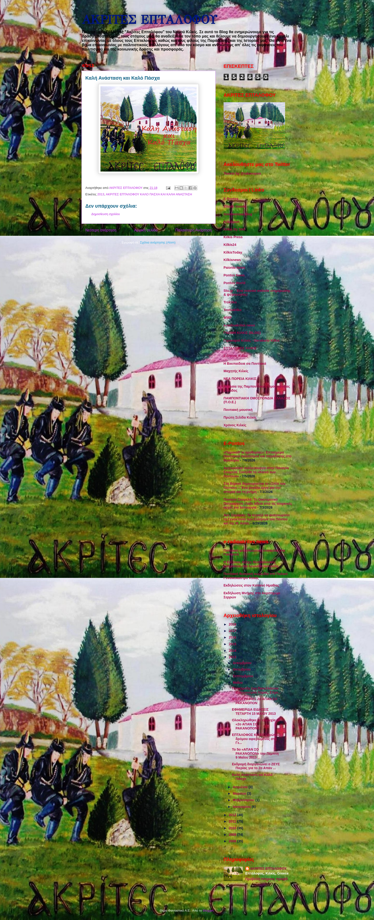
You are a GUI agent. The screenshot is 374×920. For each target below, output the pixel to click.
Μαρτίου (240, 793)
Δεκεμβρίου (242, 663)
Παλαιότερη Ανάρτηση (193, 230)
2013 (100, 194)
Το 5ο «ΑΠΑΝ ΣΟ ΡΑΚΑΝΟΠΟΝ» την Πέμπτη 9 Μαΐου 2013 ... (255, 754)
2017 (233, 631)
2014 (233, 650)
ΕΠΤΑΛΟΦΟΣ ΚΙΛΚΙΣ (240, 348)
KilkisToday (233, 252)
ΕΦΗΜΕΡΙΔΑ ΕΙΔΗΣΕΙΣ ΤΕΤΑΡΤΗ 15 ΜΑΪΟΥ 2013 (254, 712)
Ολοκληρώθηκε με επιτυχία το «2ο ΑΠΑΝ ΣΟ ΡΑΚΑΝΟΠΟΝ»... (256, 724)
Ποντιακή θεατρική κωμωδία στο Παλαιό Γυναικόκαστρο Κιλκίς (256, 576)
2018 (233, 624)
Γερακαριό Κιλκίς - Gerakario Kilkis (252, 340)
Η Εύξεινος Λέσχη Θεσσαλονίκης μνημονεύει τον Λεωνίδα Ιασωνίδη (251, 564)
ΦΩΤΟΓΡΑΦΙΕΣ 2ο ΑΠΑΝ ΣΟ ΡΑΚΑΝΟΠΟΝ (254, 701)
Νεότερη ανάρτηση (100, 230)
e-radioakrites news (239, 325)
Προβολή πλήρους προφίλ (266, 879)
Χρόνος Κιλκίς (235, 425)
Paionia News (234, 267)
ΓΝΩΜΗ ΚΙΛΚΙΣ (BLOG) (242, 333)
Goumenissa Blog (238, 214)
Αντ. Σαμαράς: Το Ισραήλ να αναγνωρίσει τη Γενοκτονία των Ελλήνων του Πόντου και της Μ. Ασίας (257, 519)
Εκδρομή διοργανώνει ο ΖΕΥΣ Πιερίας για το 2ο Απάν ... (256, 766)
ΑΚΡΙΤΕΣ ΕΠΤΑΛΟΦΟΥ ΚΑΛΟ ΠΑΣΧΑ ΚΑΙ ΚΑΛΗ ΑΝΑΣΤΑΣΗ (149, 194)
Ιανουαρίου (242, 807)
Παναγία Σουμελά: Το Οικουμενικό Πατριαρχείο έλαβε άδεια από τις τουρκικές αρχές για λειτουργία (258, 504)
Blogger (208, 910)
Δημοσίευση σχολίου (105, 214)
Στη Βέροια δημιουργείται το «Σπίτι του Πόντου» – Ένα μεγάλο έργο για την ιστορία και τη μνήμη (255, 488)
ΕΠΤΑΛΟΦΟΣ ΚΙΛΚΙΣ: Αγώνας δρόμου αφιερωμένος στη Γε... (256, 739)
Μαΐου (238, 682)
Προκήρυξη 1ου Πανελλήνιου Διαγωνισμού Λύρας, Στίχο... (256, 690)
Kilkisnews (232, 260)
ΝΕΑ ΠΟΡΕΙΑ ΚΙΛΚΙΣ (240, 379)
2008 (233, 841)
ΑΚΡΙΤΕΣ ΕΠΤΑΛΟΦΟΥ (149, 20)
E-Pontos (231, 199)
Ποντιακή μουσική (238, 410)
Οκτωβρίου (242, 669)
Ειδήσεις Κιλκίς (236, 356)
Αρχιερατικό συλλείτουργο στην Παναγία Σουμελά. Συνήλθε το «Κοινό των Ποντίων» (256, 472)
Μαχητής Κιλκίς (236, 371)
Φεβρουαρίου (244, 800)
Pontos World (234, 283)
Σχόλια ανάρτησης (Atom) (157, 242)
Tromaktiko (233, 310)
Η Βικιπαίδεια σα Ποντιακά (245, 363)
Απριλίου (241, 787)
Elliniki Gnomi (235, 206)
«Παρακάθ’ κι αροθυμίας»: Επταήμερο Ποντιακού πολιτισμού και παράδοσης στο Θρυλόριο (258, 456)
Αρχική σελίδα (145, 230)
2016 (233, 637)
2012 (233, 815)
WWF (228, 317)
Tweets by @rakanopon (242, 173)
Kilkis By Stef (234, 229)
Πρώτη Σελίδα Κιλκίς (240, 417)
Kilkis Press (233, 237)
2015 (233, 644)
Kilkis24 (230, 245)
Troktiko (230, 302)
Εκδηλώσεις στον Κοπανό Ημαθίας (251, 585)
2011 (233, 821)
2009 (233, 835)
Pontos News (234, 275)
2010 (233, 828)
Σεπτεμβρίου (243, 676)
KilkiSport (231, 222)
